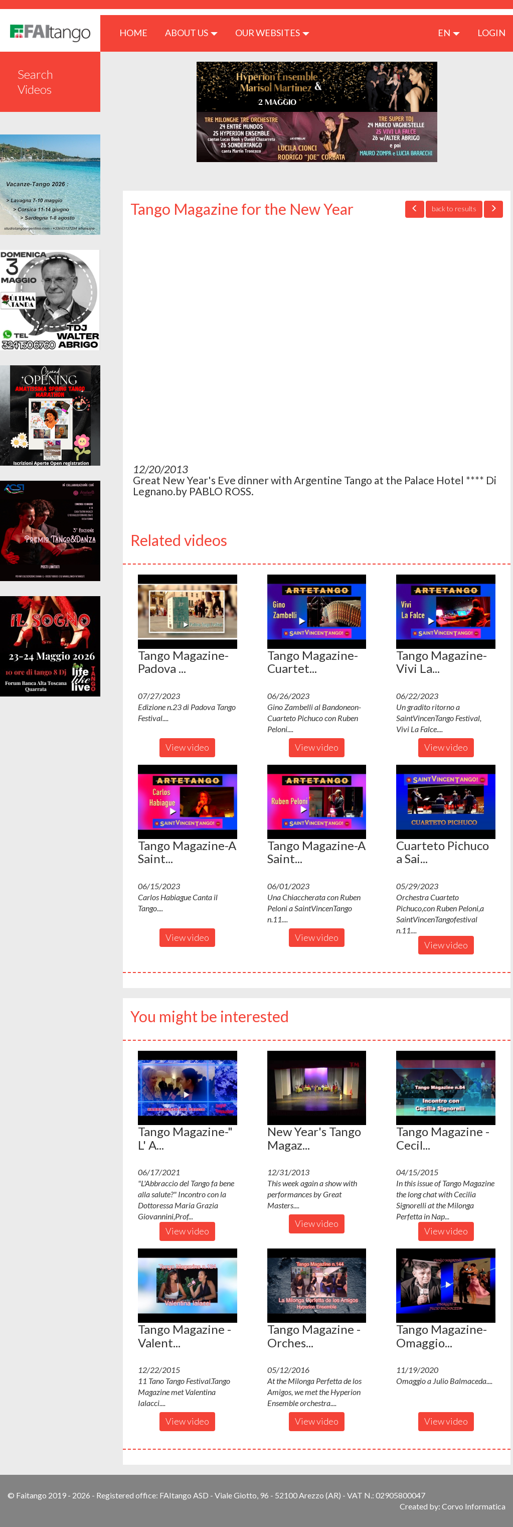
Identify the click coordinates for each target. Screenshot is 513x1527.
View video (187, 747)
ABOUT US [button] (191, 32)
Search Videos (35, 81)
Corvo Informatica (473, 1506)
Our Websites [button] (272, 32)
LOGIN (491, 32)
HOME (137, 32)
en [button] (449, 32)
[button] (187, 612)
